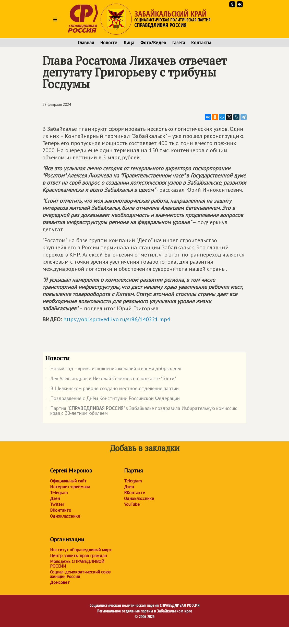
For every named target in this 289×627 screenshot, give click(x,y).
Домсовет (60, 582)
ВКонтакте (60, 510)
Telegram (59, 492)
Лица (129, 42)
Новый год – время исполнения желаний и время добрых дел (113, 369)
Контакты (201, 42)
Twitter (57, 504)
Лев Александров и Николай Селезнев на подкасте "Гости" (110, 379)
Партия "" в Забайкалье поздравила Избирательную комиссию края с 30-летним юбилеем (141, 411)
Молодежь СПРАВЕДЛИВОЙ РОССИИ (77, 563)
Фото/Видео (153, 42)
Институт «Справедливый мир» (81, 549)
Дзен (55, 498)
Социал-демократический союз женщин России (80, 574)
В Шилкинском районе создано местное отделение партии (112, 389)
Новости (108, 42)
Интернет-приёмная (70, 486)
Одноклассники (65, 516)
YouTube (132, 504)
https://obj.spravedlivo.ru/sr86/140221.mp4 (116, 319)
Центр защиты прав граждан (78, 555)
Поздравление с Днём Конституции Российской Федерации (112, 399)
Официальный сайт (68, 481)
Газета (178, 42)
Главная (86, 42)
